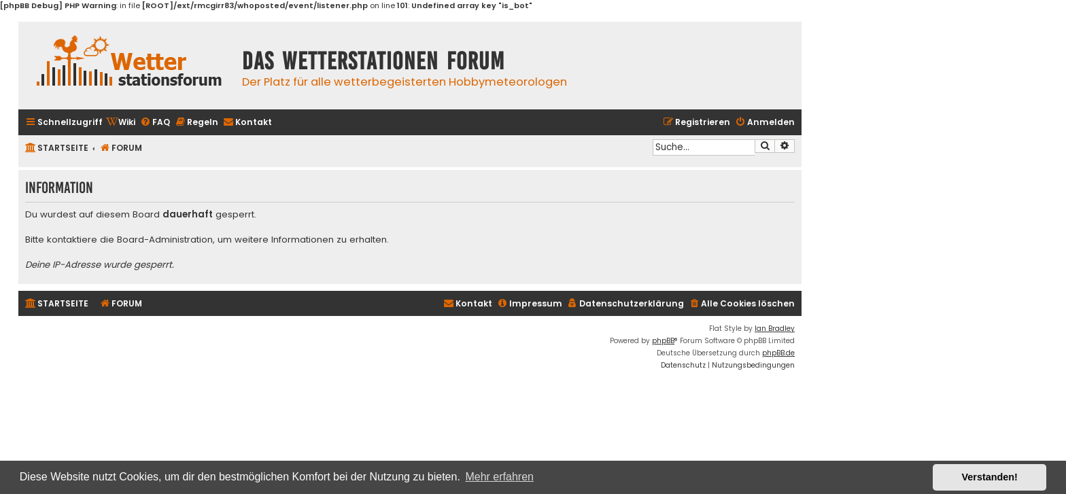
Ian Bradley (775, 328)
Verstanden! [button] (990, 477)
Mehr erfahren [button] (499, 476)
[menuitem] (120, 122)
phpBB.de (778, 353)
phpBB (663, 341)
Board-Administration (165, 240)
